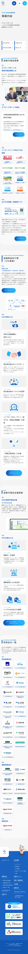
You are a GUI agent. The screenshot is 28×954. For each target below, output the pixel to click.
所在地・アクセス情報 (20, 871)
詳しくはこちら (8, 290)
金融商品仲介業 (6, 883)
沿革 (16, 873)
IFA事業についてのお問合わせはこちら (13, 473)
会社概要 (17, 869)
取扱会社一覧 (6, 887)
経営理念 (17, 866)
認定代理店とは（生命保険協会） (13, 130)
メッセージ (18, 864)
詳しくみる (18, 134)
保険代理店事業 (6, 880)
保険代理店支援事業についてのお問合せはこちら (13, 622)
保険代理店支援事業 (8, 885)
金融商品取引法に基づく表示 (19, 896)
